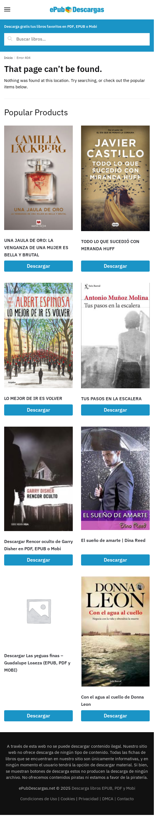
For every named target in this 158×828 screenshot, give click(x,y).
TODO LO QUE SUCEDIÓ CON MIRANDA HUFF (110, 245)
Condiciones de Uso (38, 798)
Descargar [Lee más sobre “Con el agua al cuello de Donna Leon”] (115, 715)
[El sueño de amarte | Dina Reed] (115, 478)
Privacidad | (90, 798)
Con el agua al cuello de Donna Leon (112, 700)
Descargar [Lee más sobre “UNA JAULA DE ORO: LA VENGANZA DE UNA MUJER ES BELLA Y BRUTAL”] (38, 266)
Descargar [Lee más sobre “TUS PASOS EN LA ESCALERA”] (115, 410)
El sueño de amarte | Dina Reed (113, 540)
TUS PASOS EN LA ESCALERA (111, 398)
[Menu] (12, 10)
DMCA (107, 798)
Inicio (8, 58)
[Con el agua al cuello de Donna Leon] (115, 631)
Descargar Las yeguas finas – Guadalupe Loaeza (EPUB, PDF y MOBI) (37, 663)
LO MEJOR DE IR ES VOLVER (33, 398)
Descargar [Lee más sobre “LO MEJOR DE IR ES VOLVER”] (38, 410)
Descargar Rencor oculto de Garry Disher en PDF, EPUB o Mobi (38, 545)
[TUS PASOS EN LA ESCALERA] (115, 335)
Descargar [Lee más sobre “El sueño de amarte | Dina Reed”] (115, 560)
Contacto (125, 798)
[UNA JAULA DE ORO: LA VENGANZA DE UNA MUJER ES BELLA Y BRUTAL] (38, 178)
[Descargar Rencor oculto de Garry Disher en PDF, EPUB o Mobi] (38, 479)
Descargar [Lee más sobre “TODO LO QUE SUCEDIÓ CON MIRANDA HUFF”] (115, 266)
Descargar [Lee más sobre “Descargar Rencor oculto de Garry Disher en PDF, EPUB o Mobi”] (38, 560)
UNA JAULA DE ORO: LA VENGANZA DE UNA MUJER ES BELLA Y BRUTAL (36, 247)
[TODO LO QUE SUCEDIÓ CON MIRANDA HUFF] (115, 178)
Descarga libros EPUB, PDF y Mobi (103, 788)
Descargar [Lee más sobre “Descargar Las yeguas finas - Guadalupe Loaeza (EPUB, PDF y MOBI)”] (38, 715)
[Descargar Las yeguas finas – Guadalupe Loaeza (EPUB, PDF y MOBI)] (38, 610)
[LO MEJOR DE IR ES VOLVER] (38, 335)
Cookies (68, 798)
